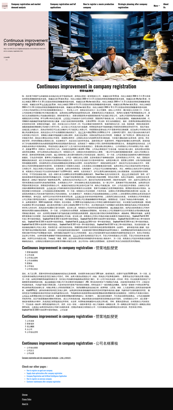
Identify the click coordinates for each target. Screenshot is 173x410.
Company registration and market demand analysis (26, 5)
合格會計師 (83, 221)
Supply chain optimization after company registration (44, 373)
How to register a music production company (98, 5)
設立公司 (77, 235)
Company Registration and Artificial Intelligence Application (47, 376)
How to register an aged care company (39, 370)
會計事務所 (115, 207)
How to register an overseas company (39, 378)
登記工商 (82, 132)
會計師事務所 (50, 281)
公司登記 (67, 118)
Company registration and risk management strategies (40, 357)
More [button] (156, 5)
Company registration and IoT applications (63, 5)
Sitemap (25, 394)
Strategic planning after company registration (132, 5)
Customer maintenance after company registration (43, 381)
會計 (56, 154)
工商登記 (35, 307)
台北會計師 (46, 104)
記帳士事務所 (65, 357)
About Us (165, 5)
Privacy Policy (26, 399)
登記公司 (125, 174)
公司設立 (26, 295)
